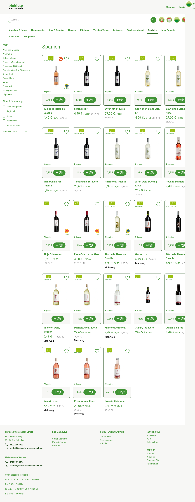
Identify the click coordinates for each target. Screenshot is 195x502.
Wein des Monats (11, 50)
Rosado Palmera (175, 181)
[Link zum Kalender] (169, 19)
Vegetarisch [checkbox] (12, 120)
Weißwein (7, 54)
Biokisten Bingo (154, 460)
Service (182, 7)
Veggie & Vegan (101, 30)
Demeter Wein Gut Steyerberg (16, 70)
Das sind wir (105, 436)
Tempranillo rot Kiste (86, 181)
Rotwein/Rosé (9, 58)
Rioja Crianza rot (53, 254)
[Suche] (82, 20)
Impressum (152, 435)
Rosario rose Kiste (84, 401)
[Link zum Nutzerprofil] (162, 19)
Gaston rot (141, 254)
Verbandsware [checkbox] (13, 125)
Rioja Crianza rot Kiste (86, 254)
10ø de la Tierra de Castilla (115, 256)
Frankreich (7, 86)
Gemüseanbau (106, 440)
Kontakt (150, 453)
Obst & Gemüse (56, 30)
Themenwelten (38, 30)
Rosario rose (51, 401)
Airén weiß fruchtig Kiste (146, 183)
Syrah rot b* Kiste (115, 108)
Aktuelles (151, 457)
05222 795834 (14, 462)
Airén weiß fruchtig (115, 181)
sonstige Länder (10, 90)
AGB (149, 439)
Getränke (152, 30)
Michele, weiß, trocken (52, 329)
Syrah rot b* (81, 108)
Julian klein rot (174, 327)
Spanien (7, 94)
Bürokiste (56, 445)
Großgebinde (29, 36)
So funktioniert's (59, 439)
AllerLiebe (14, 36)
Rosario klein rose (115, 401)
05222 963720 (14, 444)
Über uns (170, 7)
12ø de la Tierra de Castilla (54, 110)
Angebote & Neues (18, 30)
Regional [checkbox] (11, 111)
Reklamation (152, 463)
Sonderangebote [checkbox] (14, 106)
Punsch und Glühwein (13, 66)
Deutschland (8, 78)
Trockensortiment (135, 30)
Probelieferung (59, 442)
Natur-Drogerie (168, 30)
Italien (5, 82)
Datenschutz (152, 442)
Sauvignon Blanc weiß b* (147, 110)
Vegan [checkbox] (10, 116)
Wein (5, 44)
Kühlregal (84, 30)
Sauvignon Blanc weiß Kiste (178, 110)
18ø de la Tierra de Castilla (176, 256)
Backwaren (117, 30)
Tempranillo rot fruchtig (52, 183)
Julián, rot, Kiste (144, 327)
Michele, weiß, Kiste (85, 327)
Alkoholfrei (8, 74)
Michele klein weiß (115, 327)
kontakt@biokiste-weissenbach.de (24, 448)
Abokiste (72, 30)
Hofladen (104, 443)
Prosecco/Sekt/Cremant (14, 62)
